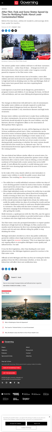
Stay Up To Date (6, 361)
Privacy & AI (29, 350)
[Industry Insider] (26, 394)
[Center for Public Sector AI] (16, 399)
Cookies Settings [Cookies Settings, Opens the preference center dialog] (26, 427)
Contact (28, 353)
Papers (3, 347)
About (28, 347)
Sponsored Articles (7, 356)
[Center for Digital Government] (46, 394)
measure (18, 240)
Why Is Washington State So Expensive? (16, 322)
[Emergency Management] (26, 399)
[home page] (26, 3)
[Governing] (6, 394)
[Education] (6, 399)
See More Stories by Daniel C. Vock (14, 285)
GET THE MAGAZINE (9, 373)
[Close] (49, 417)
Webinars (4, 350)
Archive (4, 9)
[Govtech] (16, 394)
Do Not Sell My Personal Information (11, 379)
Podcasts (4, 353)
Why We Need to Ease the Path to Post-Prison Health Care (22, 332)
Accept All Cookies (15, 423)
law (21, 177)
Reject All (37, 423)
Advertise (28, 356)
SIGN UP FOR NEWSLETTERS (11, 368)
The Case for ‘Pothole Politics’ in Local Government (19, 327)
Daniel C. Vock (16, 277)
